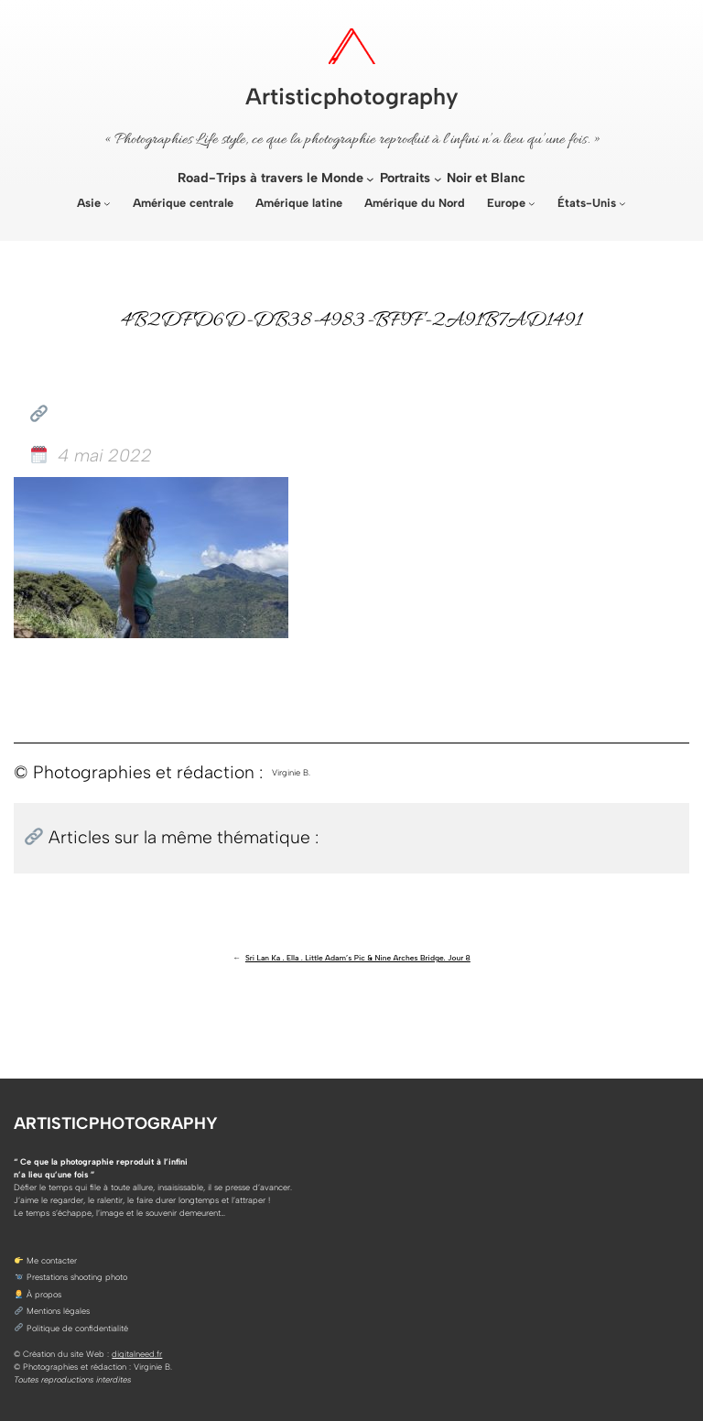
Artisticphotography (352, 96)
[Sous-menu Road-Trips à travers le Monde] (370, 179)
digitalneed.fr (137, 1354)
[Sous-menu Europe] (531, 203)
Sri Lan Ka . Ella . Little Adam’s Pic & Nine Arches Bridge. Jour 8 (357, 957)
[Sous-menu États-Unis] (622, 203)
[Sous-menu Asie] (107, 203)
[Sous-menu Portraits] (438, 179)
